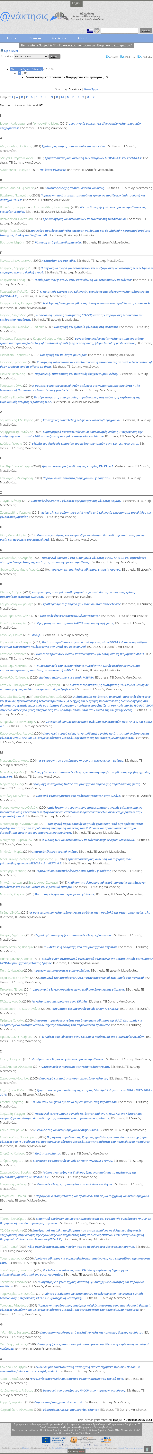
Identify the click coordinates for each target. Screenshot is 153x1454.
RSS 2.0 (147, 56)
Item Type (91, 89)
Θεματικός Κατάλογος (26, 69)
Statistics (58, 38)
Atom (114, 56)
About (82, 38)
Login (76, 3)
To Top (147, 1449)
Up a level (11, 51)
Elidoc (82, 1451)
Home (11, 38)
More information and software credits (134, 1448)
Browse (35, 38)
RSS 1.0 (130, 56)
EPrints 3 (26, 1448)
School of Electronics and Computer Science (70, 1448)
